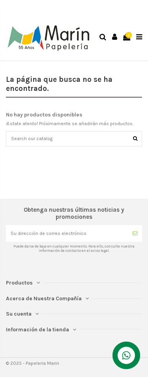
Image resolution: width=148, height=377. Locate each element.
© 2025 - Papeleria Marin (32, 363)
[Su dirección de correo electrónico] (67, 233)
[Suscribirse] (135, 233)
